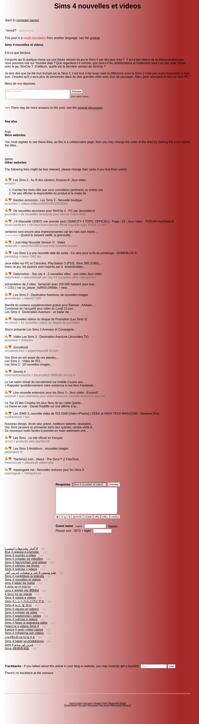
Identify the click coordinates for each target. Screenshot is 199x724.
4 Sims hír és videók (18, 601)
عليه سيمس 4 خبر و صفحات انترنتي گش (30, 579)
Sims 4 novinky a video (20, 562)
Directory (127, 712)
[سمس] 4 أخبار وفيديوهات (21, 555)
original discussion (90, 109)
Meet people (116, 712)
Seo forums (104, 712)
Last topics (87, 710)
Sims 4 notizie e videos (20, 604)
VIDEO (115, 523)
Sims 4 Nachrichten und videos (26, 569)
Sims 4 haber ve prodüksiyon (24, 648)
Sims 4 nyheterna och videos (24, 639)
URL (97, 523)
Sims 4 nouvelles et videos (23, 586)
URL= (105, 523)
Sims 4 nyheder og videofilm (24, 565)
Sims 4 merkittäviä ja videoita (24, 583)
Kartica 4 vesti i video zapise (24, 636)
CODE (88, 523)
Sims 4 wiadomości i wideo (23, 622)
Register (113, 533)
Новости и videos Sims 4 (22, 633)
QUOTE (77, 523)
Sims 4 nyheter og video (21, 619)
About (122, 710)
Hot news (82, 712)
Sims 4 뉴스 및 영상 (18, 612)
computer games (27, 20)
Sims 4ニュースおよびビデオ (24, 608)
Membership (113, 710)
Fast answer (41, 95)
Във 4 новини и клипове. (22, 558)
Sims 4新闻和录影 (17, 655)
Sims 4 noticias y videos (21, 576)
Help (105, 710)
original (95, 38)
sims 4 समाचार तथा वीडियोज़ (22, 597)
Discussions (93, 712)
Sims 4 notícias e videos (21, 626)
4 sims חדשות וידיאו (18, 593)
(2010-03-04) (27, 30)
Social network (71, 712)
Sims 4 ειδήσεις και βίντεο (22, 572)
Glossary (97, 710)
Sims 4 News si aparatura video (26, 629)
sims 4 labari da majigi (20, 589)
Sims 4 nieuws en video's (22, 616)
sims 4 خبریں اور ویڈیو (19, 651)
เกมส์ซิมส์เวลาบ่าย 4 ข (20, 644)
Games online (76, 710)
